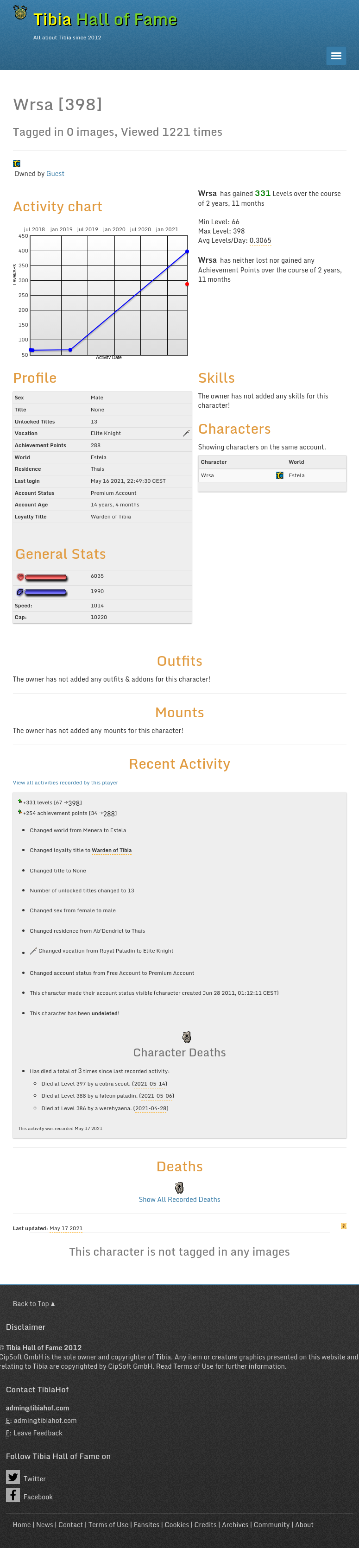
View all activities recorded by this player (65, 782)
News (44, 1524)
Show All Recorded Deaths (179, 1199)
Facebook (29, 1495)
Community (272, 1524)
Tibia (163, 1357)
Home (22, 1524)
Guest (55, 173)
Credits (206, 1524)
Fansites (146, 1524)
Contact (70, 1524)
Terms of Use (193, 1366)
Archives (235, 1524)
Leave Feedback (38, 1433)
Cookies (177, 1524)
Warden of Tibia (111, 516)
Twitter (26, 1477)
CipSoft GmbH (130, 1366)
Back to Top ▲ (34, 1303)
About (304, 1524)
